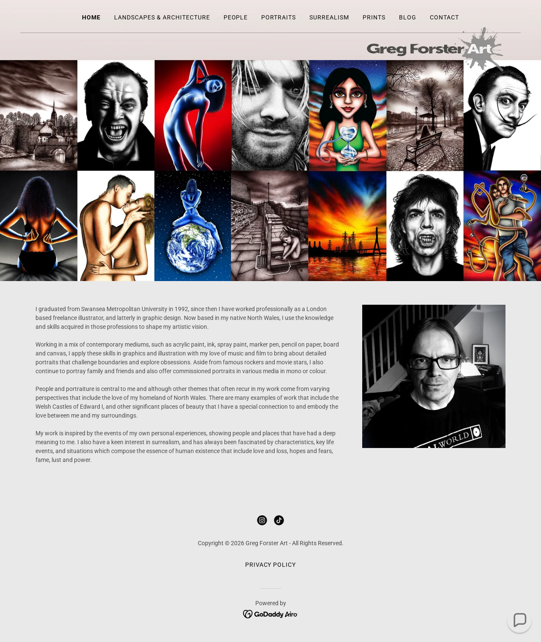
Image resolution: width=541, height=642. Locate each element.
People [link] (236, 17)
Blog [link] (407, 17)
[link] (262, 520)
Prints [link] (374, 17)
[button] (519, 620)
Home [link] (91, 17)
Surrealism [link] (329, 17)
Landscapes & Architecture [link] (162, 17)
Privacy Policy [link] (270, 564)
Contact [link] (444, 17)
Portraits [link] (278, 17)
